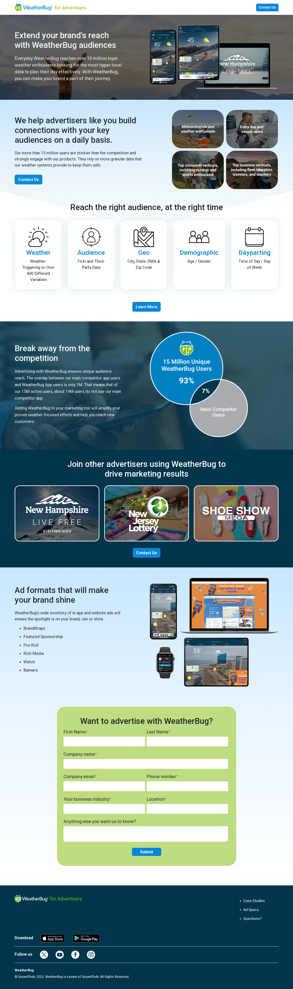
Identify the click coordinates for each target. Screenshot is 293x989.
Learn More (146, 306)
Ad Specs (251, 910)
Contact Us (267, 7)
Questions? (252, 918)
